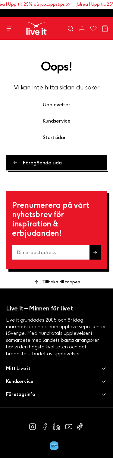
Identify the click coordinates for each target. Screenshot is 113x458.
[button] (56, 368)
